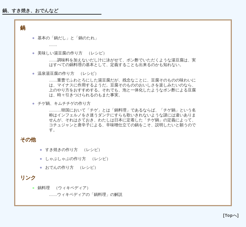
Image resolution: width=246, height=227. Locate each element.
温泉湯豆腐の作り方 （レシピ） (68, 73)
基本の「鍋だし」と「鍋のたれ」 (68, 38)
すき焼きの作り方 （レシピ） (73, 149)
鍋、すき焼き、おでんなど (30, 10)
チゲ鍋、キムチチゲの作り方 (64, 103)
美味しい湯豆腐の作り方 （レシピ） (72, 53)
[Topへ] (231, 215)
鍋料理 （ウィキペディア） (64, 187)
